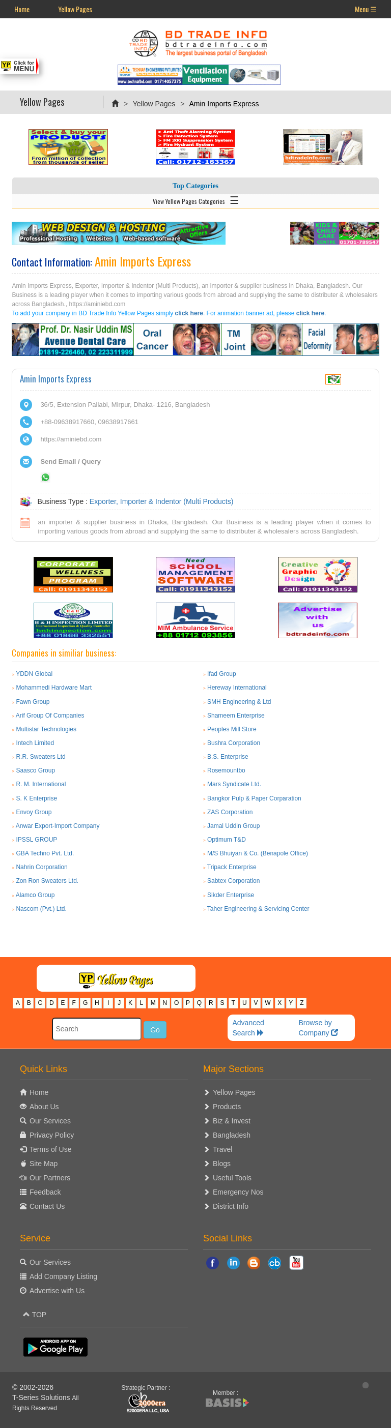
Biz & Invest (231, 1121)
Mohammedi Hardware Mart (54, 687)
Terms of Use (50, 1149)
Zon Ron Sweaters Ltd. (47, 880)
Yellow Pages (75, 9)
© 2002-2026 (32, 1387)
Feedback (45, 1192)
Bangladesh (231, 1135)
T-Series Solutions (42, 1397)
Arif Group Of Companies (50, 715)
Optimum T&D (226, 839)
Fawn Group (32, 701)
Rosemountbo (226, 770)
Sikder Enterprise (230, 895)
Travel (222, 1149)
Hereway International (237, 687)
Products (227, 1107)
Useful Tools (232, 1178)
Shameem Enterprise (236, 715)
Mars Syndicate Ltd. (234, 784)
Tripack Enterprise (232, 867)
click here (189, 313)
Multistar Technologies (46, 729)
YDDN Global (34, 673)
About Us (44, 1107)
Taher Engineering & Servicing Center (258, 908)
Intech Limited (35, 743)
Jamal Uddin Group (233, 825)
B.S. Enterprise (227, 756)
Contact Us (47, 1206)
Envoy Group (33, 812)
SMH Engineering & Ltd (239, 701)
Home (22, 9)
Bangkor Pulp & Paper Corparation (254, 798)
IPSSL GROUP (36, 839)
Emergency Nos (238, 1192)
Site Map (44, 1163)
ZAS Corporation (230, 812)
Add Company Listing (63, 1276)
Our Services (50, 1121)
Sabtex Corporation (233, 880)
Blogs (222, 1163)
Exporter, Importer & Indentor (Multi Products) (161, 501)
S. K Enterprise (36, 798)
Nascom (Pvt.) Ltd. (41, 908)
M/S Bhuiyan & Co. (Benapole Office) (257, 853)
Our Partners (50, 1178)
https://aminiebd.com (70, 439)
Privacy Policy (52, 1135)
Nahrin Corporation (41, 867)
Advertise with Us (57, 1291)
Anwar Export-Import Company (58, 825)
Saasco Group (35, 770)
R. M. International (41, 784)
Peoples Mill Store (232, 729)
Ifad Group (221, 673)
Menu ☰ (366, 9)
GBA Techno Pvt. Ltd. (45, 853)
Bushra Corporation (233, 743)
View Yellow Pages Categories (196, 199)
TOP (34, 1315)
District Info (230, 1206)
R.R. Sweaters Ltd (40, 756)
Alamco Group (35, 895)
